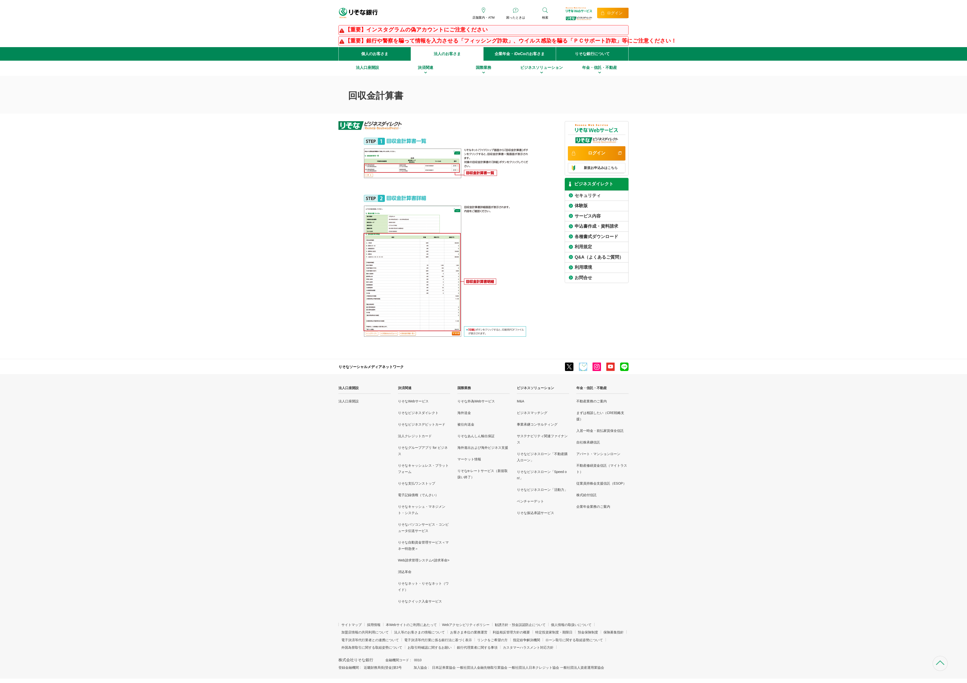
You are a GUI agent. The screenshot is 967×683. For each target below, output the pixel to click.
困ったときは (515, 17)
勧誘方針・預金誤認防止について (520, 625)
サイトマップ (351, 625)
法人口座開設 (348, 388)
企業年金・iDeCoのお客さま (519, 54)
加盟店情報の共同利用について (365, 632)
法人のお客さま (447, 54)
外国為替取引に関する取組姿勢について (371, 647)
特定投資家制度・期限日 (553, 632)
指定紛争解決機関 (526, 640)
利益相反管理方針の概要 (511, 632)
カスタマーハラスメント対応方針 (528, 647)
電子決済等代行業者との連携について (370, 640)
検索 (545, 17)
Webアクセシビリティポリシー (466, 625)
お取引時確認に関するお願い (430, 647)
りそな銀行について (592, 54)
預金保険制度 (588, 632)
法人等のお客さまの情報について (419, 632)
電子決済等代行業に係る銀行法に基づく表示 (438, 640)
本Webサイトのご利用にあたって (411, 625)
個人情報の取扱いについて (571, 625)
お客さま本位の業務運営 (468, 632)
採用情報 (374, 625)
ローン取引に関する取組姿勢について (574, 640)
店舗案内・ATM (483, 17)
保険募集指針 (613, 632)
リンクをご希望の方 (492, 640)
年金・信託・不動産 (591, 388)
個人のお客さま (374, 54)
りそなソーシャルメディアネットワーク (371, 367)
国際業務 (464, 388)
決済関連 (404, 388)
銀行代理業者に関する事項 (477, 647)
